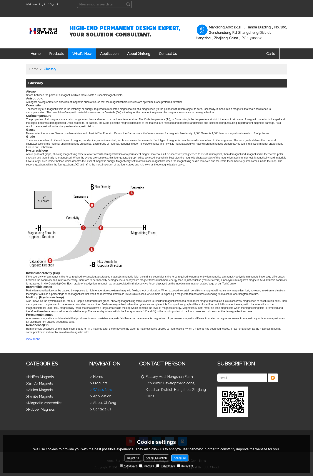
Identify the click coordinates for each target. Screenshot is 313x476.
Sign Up (54, 4)
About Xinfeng (138, 54)
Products (56, 54)
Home (35, 54)
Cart (270, 54)
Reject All (133, 457)
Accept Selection (156, 457)
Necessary (128, 465)
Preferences (165, 465)
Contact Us (168, 54)
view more (33, 339)
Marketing (185, 465)
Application (109, 54)
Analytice (146, 465)
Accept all (180, 457)
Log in (42, 4)
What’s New (82, 54)
